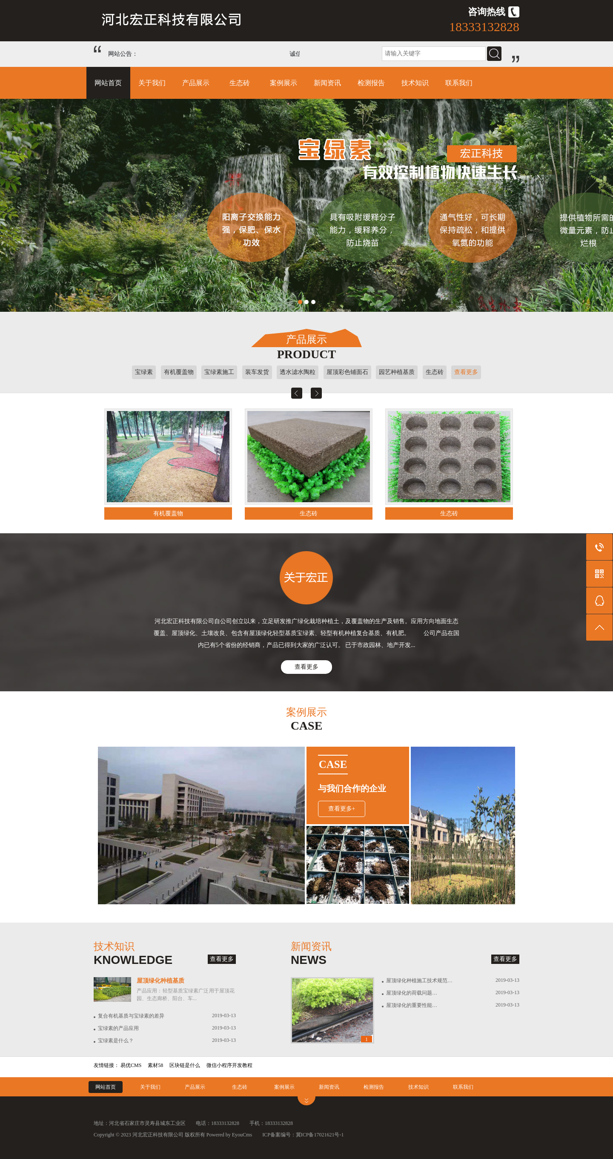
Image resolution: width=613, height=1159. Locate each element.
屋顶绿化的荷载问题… (411, 993)
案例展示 (283, 82)
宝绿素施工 (219, 372)
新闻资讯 (327, 82)
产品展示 (195, 82)
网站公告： (123, 54)
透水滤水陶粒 (297, 372)
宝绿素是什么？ (116, 1041)
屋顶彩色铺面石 (347, 372)
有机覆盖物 (179, 372)
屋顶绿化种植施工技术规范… (419, 981)
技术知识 (415, 82)
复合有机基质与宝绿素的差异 (131, 1016)
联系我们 (459, 82)
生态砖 (239, 82)
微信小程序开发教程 (229, 1065)
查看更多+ (341, 808)
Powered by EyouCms (228, 1135)
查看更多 (466, 372)
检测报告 (371, 82)
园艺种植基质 (397, 372)
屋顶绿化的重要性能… (411, 1005)
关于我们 (152, 82)
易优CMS (130, 1065)
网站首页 (108, 82)
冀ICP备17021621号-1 (320, 1135)
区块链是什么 (184, 1065)
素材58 (155, 1065)
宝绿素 (144, 372)
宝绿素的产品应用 (118, 1028)
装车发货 (257, 372)
